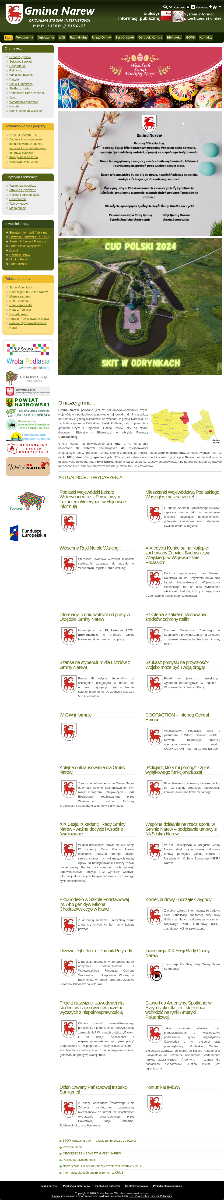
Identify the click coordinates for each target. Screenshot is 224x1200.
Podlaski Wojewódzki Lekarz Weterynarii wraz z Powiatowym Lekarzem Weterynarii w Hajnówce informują (93, 499)
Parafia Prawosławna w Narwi (29, 318)
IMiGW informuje (75, 714)
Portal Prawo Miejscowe (25, 246)
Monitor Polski (18, 259)
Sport (13, 97)
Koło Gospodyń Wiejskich (26, 111)
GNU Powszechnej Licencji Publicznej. (150, 1196)
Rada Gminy (79, 37)
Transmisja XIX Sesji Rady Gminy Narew (177, 953)
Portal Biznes (18, 264)
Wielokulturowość (21, 75)
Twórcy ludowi (18, 203)
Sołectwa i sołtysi (20, 61)
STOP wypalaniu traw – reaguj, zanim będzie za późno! (99, 1140)
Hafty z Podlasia (20, 309)
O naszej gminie (20, 57)
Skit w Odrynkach (21, 84)
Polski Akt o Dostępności (79, 1159)
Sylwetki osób (18, 314)
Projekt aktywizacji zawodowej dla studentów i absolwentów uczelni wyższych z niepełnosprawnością (91, 1007)
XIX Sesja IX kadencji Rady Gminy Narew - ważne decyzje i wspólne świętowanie (92, 828)
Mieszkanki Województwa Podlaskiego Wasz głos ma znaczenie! (182, 494)
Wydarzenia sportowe (23, 102)
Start (8, 37)
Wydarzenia (24, 37)
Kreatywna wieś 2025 (23, 161)
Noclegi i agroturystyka (24, 194)
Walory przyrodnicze (22, 185)
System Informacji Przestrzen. (29, 241)
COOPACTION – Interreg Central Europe (177, 717)
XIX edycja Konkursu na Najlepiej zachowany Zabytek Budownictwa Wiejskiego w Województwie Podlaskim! (177, 555)
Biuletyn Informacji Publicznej (28, 232)
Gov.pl (13, 250)
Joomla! (56, 1196)
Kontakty (206, 37)
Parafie (14, 79)
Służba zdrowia (19, 88)
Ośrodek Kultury (150, 37)
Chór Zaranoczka (20, 305)
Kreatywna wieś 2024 (23, 157)
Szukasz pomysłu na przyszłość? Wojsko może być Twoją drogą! (176, 665)
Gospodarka (17, 66)
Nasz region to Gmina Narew (28, 292)
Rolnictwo (15, 70)
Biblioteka (174, 37)
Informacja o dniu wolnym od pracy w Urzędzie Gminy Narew (95, 617)
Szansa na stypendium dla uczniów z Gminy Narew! (95, 665)
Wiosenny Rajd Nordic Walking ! (90, 547)
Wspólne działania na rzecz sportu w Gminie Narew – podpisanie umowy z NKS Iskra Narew (181, 828)
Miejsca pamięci (20, 296)
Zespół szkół (125, 37)
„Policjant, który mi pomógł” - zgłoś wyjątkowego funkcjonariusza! (177, 770)
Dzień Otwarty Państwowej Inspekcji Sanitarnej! (94, 1089)
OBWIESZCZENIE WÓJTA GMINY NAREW (92, 1153)
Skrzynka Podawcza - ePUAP (29, 237)
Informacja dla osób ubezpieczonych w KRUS (93, 1172)
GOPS (190, 37)
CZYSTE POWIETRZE (24, 135)
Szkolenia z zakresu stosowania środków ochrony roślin (175, 617)
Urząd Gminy (101, 37)
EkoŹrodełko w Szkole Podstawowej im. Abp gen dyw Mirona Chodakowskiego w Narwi (94, 904)
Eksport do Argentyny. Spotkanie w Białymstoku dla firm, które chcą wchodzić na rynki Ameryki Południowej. (178, 1010)
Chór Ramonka (19, 300)
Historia (14, 106)
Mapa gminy (17, 208)
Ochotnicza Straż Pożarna (26, 93)
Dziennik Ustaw (19, 255)
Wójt (62, 37)
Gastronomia (17, 199)
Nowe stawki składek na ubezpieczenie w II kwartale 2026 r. (102, 1166)
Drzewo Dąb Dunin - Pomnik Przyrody (96, 950)
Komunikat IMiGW (162, 1087)
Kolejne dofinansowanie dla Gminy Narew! (92, 770)
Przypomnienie (73, 1147)
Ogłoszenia (46, 37)
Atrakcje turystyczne (22, 190)
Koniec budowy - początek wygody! (179, 899)
